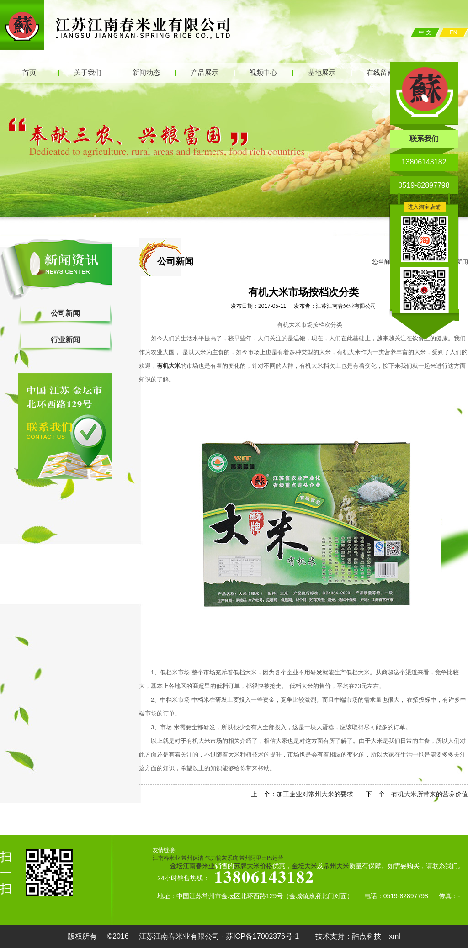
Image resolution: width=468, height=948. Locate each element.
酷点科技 (366, 936)
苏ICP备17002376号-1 (263, 936)
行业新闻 (65, 340)
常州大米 (336, 865)
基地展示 (321, 72)
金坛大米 (304, 865)
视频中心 (263, 72)
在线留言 (380, 72)
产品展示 (204, 72)
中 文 (425, 32)
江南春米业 (166, 858)
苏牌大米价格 (253, 865)
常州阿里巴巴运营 (261, 858)
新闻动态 (146, 72)
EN (453, 32)
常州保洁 (192, 858)
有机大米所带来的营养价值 (429, 794)
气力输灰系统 (221, 858)
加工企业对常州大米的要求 (315, 794)
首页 (29, 72)
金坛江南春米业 (192, 865)
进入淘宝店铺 (424, 207)
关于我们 (87, 72)
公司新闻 (65, 313)
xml (394, 936)
